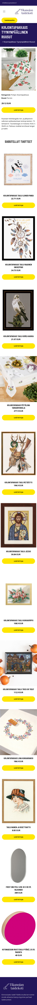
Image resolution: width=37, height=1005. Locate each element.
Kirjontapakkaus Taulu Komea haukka (18, 336)
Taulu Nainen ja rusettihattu (18, 827)
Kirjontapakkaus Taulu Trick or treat (18, 689)
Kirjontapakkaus (23, 95)
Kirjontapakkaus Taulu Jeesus (18, 551)
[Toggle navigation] (4, 11)
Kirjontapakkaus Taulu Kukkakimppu (18, 620)
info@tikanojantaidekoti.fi (9, 3)
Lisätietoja (18, 110)
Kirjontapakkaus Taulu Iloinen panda (18, 195)
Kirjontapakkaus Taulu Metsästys (18, 482)
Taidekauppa (9, 20)
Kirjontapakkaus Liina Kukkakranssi (18, 758)
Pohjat (13, 95)
